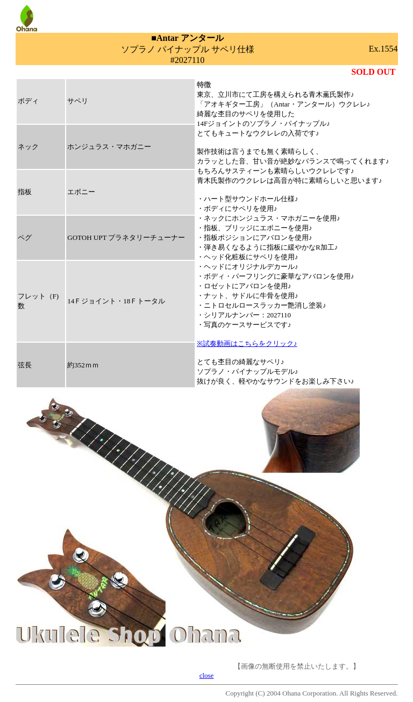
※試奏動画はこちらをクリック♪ (247, 343)
